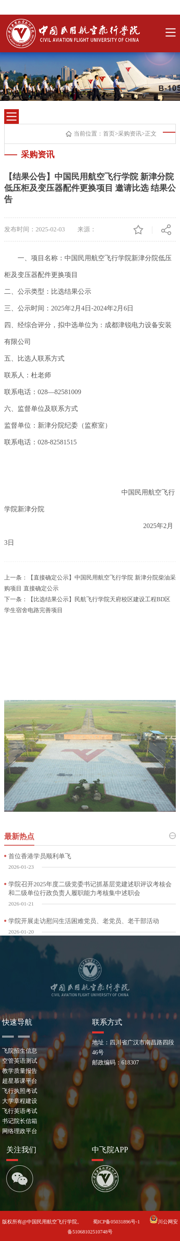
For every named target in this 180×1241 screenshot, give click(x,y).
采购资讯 (129, 134)
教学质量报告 (19, 1071)
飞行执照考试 (19, 1091)
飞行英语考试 (19, 1111)
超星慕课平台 (19, 1081)
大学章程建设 (19, 1101)
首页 (109, 134)
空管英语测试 (19, 1061)
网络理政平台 (19, 1131)
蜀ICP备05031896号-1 (117, 1222)
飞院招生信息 (19, 1051)
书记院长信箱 (19, 1121)
